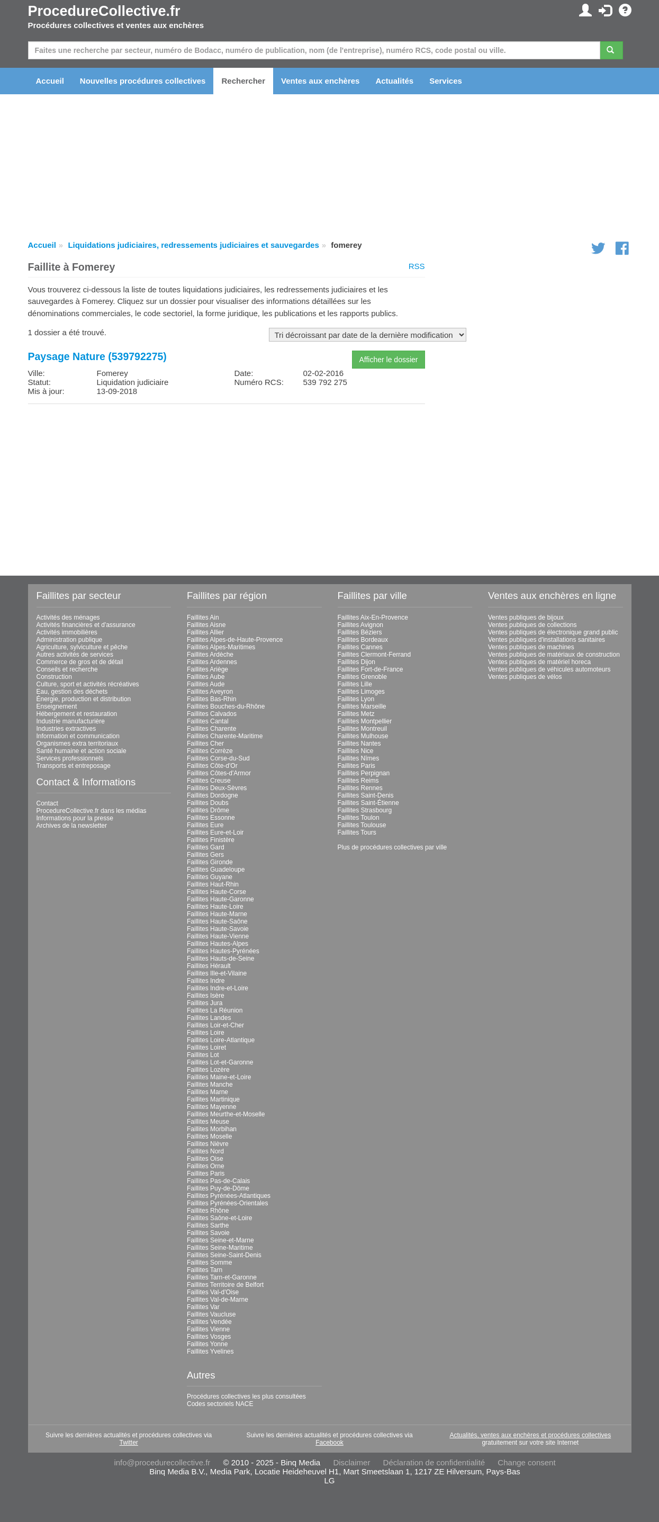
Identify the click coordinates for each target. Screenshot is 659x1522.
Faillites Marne (207, 1092)
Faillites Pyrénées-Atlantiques (228, 1195)
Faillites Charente (211, 728)
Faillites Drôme (208, 810)
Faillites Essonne (211, 817)
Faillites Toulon (359, 817)
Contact (47, 803)
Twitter (128, 1442)
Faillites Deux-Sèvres (217, 788)
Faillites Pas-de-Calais (218, 1181)
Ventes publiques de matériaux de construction (554, 654)
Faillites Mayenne (211, 1107)
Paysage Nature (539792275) (97, 356)
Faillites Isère (205, 995)
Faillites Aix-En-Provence (373, 617)
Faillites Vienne (208, 1329)
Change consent (526, 1462)
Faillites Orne (205, 1166)
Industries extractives (66, 728)
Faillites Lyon (356, 699)
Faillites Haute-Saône (217, 921)
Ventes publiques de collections (532, 625)
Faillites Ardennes (212, 662)
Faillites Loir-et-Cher (215, 1025)
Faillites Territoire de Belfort (225, 1284)
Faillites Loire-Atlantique (221, 1040)
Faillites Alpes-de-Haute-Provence (235, 639)
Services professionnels (70, 758)
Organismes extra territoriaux (78, 743)
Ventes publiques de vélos (525, 677)
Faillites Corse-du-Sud (218, 758)
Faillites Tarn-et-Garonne (222, 1277)
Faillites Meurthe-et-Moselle (226, 1114)
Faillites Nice (356, 751)
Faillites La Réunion (214, 1010)
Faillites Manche (210, 1084)
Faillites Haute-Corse (216, 892)
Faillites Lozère (208, 1069)
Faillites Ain (203, 617)
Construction (54, 677)
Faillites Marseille (362, 706)
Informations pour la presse (75, 818)
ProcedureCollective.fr (104, 11)
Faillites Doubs (208, 803)
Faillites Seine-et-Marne (220, 1240)
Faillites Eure (205, 825)
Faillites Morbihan (212, 1129)
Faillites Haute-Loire (215, 906)
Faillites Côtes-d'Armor (219, 773)
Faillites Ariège (207, 669)
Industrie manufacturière (71, 721)
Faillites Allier (205, 632)
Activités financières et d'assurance (86, 625)
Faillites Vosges (209, 1336)
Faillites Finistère (210, 840)
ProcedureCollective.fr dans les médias (92, 810)
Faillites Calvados (212, 714)
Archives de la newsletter (72, 825)
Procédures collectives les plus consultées (246, 1396)
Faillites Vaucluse (211, 1314)
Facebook (329, 1442)
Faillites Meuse (208, 1121)
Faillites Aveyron (210, 691)
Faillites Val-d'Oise (213, 1292)
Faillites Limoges (361, 691)
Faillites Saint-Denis (366, 795)
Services (445, 80)
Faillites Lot (203, 1055)
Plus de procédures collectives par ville (392, 847)
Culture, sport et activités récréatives (88, 684)
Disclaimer (351, 1462)
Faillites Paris (205, 1173)
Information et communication (78, 736)
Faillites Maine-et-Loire (219, 1077)
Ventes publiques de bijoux (526, 617)
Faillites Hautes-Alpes (217, 943)
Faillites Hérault (209, 966)
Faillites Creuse (209, 780)
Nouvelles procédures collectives (143, 80)
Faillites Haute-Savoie (218, 929)
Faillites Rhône (208, 1210)
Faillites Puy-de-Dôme (218, 1188)
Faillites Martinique (213, 1099)
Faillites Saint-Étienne (368, 803)
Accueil (50, 80)
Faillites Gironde (210, 862)
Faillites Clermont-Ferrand (374, 654)
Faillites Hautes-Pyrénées (223, 951)
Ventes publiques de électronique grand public (553, 632)
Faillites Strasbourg (365, 810)
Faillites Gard (205, 847)
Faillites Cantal (208, 721)
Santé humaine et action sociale (82, 751)
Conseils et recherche (67, 669)
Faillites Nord (205, 1151)
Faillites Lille (355, 684)
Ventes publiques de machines (531, 647)
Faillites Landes (209, 1018)
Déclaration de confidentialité (434, 1462)
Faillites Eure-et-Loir (215, 832)
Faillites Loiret (206, 1047)
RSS (417, 266)
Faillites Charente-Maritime (225, 736)
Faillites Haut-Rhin (213, 884)
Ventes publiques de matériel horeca (539, 662)
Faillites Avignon (361, 625)
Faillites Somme (209, 1262)
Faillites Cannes (360, 647)
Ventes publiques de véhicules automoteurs (549, 669)
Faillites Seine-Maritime (220, 1247)
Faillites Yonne (207, 1344)
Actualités (394, 80)
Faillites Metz (356, 714)
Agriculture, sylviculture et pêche (82, 647)
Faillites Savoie (208, 1233)
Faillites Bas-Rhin (211, 699)
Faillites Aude (205, 684)
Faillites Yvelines (210, 1351)
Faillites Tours (357, 832)
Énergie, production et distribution (84, 699)
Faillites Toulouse (362, 825)
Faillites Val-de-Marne (217, 1299)
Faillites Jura (204, 1003)
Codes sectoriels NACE (220, 1404)
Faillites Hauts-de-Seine (220, 958)
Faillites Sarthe (208, 1225)
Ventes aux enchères (320, 80)
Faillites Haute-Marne (217, 914)
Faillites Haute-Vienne (218, 936)
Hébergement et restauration (77, 714)
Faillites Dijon (356, 662)
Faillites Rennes (360, 788)
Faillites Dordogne (212, 795)
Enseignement (57, 706)
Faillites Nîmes (359, 758)
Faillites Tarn (204, 1270)
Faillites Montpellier (365, 721)
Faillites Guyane (209, 877)
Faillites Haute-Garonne (220, 899)
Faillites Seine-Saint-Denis (224, 1255)
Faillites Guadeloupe (216, 869)
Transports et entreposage (74, 765)
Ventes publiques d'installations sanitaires (546, 639)
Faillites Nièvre (208, 1144)
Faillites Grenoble (362, 677)
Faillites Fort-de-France (370, 669)
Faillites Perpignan (364, 773)
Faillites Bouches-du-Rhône (226, 706)
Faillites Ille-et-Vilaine (217, 973)
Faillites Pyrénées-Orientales (227, 1203)
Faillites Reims (358, 780)
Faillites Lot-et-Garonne (220, 1062)
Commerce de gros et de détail (80, 662)
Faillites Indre (205, 980)
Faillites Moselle (209, 1136)
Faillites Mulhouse (363, 736)
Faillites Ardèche (210, 654)
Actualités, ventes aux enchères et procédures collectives (530, 1435)
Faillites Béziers (360, 632)
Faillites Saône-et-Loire (219, 1218)
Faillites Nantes (359, 743)
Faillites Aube (205, 677)
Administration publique (70, 639)
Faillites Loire (205, 1032)
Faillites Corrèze (210, 751)
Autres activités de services (75, 654)
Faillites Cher (205, 743)
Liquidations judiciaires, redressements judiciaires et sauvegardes (193, 244)
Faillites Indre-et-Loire (217, 988)
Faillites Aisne (206, 625)
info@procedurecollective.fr (162, 1462)
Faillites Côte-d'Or (212, 765)
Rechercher (243, 80)
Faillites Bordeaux (363, 639)
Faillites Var (203, 1307)
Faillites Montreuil (362, 728)
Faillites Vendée (209, 1322)
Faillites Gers (205, 854)
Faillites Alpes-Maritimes (221, 647)
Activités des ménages (68, 617)
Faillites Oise (205, 1158)
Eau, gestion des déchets (72, 691)
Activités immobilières (67, 632)
